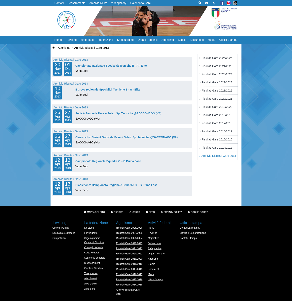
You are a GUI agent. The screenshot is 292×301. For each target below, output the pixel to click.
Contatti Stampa (188, 238)
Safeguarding (125, 39)
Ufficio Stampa (228, 39)
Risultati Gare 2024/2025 (216, 66)
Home (58, 39)
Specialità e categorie (63, 233)
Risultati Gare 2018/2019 (216, 115)
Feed (152, 212)
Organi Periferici (148, 39)
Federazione (105, 39)
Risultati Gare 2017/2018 (216, 123)
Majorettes (87, 39)
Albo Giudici (90, 283)
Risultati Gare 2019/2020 (216, 106)
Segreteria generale (94, 257)
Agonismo (168, 39)
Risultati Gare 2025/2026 (216, 57)
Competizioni (59, 238)
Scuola (182, 39)
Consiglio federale (93, 247)
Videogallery (118, 3)
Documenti (197, 39)
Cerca (136, 212)
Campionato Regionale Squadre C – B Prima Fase (108, 161)
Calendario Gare (140, 3)
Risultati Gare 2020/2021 (216, 98)
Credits (118, 212)
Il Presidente (90, 233)
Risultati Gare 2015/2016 (216, 139)
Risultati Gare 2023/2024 (216, 74)
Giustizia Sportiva (93, 268)
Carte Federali (91, 252)
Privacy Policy (173, 212)
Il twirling (71, 39)
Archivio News (98, 3)
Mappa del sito (96, 212)
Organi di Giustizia (94, 242)
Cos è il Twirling (60, 227)
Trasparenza (90, 273)
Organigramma (92, 238)
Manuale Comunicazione (193, 233)
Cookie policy (199, 212)
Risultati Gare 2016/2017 (216, 131)
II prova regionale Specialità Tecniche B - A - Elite (107, 89)
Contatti (59, 3)
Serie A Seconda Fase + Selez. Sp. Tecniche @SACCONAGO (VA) (118, 113)
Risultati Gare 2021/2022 (216, 90)
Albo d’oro (89, 288)
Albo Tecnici (90, 278)
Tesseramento (77, 3)
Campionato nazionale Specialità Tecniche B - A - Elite (111, 65)
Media (211, 39)
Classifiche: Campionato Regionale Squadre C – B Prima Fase (116, 185)
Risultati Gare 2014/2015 (216, 147)
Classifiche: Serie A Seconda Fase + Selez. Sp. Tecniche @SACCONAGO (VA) (126, 137)
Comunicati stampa (190, 227)
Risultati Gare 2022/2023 (216, 82)
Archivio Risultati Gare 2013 (70, 59)
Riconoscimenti (92, 263)
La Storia (89, 227)
